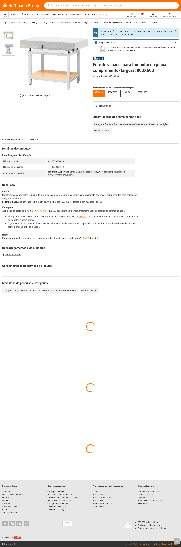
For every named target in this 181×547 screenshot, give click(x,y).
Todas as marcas (9, 512)
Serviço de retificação (56, 506)
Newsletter (142, 503)
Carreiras (6, 491)
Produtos (15, 14)
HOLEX (5, 509)
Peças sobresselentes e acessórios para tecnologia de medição (71, 22)
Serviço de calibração (56, 509)
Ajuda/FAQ (143, 497)
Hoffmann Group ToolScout (59, 494)
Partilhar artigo (103, 106)
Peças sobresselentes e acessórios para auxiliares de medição (130, 22)
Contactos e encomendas (149, 491)
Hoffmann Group (99, 14)
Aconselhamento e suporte (77, 14)
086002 (86, 238)
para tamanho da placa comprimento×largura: (113, 88)
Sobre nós (6, 497)
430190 (42, 211)
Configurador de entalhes (58, 503)
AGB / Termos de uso (142, 544)
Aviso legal (127, 544)
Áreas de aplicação (30, 14)
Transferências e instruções (150, 500)
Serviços (45, 14)
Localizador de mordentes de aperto (63, 497)
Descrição (33, 140)
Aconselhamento (145, 494)
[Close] (175, 42)
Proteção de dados (161, 544)
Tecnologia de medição (29, 22)
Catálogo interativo (55, 491)
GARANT (6, 503)
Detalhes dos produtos (12, 140)
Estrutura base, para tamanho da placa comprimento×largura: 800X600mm (141, 48)
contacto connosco (126, 34)
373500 (82, 216)
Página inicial (9, 22)
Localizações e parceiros (13, 494)
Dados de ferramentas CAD (59, 500)
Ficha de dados (11, 254)
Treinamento (57, 14)
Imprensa (6, 500)
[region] (10, 64)
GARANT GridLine (10, 506)
